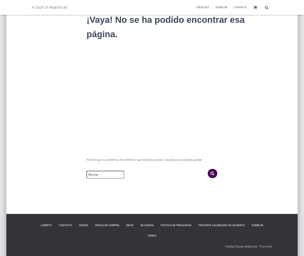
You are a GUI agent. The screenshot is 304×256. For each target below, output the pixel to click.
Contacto (240, 7)
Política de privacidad (176, 225)
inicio (130, 225)
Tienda (152, 235)
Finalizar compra (107, 225)
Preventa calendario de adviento (221, 225)
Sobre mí (221, 7)
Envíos (83, 225)
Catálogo (202, 7)
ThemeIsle (265, 246)
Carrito (46, 225)
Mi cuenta (147, 225)
